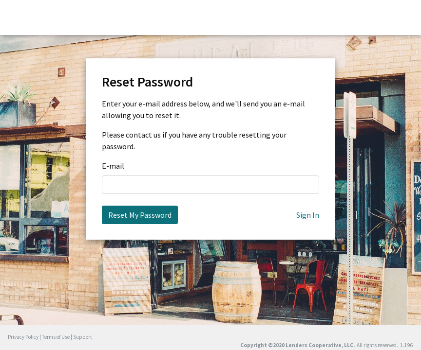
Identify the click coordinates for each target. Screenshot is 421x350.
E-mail (113, 166)
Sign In (307, 215)
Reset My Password (140, 215)
